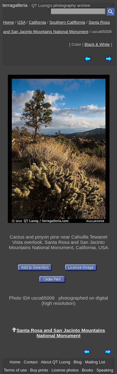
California (37, 22)
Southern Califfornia (67, 22)
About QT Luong (55, 362)
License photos (65, 370)
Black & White (97, 44)
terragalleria (14, 5)
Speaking (104, 370)
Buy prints (39, 370)
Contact (30, 362)
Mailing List (95, 362)
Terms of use (15, 370)
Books (87, 370)
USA (21, 22)
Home (8, 22)
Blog (78, 362)
